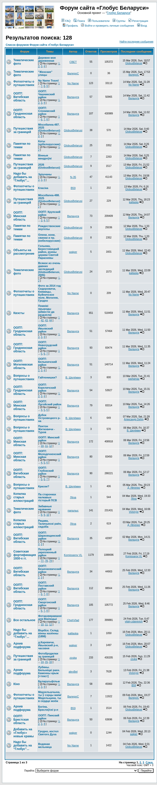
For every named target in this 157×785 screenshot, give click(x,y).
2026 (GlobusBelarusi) (49, 166)
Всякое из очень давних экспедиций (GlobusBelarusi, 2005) (49, 269)
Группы (119, 20)
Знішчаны (44, 174)
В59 (73, 187)
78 (46, 560)
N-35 (73, 177)
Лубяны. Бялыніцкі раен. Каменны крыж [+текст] (49, 672)
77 (42, 560)
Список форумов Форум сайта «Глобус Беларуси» (40, 44)
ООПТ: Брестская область (21, 719)
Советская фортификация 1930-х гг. (24, 555)
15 (46, 662)
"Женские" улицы (45, 73)
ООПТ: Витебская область (21, 97)
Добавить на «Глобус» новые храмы (23, 733)
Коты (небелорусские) (49, 143)
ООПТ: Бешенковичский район (49, 568)
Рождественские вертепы (49, 228)
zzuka (73, 657)
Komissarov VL (73, 555)
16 (50, 662)
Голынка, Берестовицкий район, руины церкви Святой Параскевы (48, 251)
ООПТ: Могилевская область (23, 364)
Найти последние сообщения (136, 41)
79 (50, 560)
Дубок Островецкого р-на (49, 418)
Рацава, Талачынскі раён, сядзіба (49, 523)
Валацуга (73, 96)
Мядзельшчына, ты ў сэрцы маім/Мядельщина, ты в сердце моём (49, 696)
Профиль (70, 25)
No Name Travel (48, 80)
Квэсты (18, 313)
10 (42, 446)
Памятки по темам (21, 145)
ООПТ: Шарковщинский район (49, 535)
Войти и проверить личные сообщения (107, 25)
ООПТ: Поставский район (46, 585)
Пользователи (99, 20)
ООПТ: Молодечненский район (49, 454)
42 (42, 320)
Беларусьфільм (49, 681)
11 (46, 446)
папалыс (73, 510)
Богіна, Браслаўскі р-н (48, 708)
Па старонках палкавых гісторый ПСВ (47, 497)
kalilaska (133, 202)
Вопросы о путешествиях (23, 377)
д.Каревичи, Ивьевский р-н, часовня (48, 645)
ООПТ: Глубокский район (46, 470)
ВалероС (73, 73)
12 (50, 446)
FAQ (66, 20)
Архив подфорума (22, 645)
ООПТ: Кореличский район (47, 387)
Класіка (43, 187)
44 (50, 320)
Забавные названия (45, 508)
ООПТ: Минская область (19, 216)
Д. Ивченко (133, 487)
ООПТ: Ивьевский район (45, 328)
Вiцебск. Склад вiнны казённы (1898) (48, 633)
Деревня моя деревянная (47, 59)
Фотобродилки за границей (48, 655)
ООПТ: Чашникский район (46, 94)
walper (73, 251)
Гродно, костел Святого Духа (48, 733)
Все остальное (24, 620)
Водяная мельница (44, 745)
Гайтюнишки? (47, 377)
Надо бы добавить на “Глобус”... (22, 177)
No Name (73, 83)
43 (46, 320)
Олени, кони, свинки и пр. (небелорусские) (49, 237)
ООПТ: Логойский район (49, 403)
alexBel (73, 671)
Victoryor (134, 511)
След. (149, 762)
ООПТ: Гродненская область (22, 113)
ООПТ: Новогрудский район (47, 345)
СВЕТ (73, 61)
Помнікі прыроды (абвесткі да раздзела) (46, 310)
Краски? (43, 486)
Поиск (79, 20)
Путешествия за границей (23, 130)
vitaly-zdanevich (134, 621)
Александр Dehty (134, 419)
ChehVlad (73, 620)
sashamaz (134, 378)
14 (42, 662)
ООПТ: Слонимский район (46, 110)
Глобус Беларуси (118, 13)
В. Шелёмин (73, 377)
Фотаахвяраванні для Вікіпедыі (50, 617)
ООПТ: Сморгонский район (47, 602)
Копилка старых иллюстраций (23, 497)
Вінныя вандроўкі (44, 157)
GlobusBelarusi (133, 63)
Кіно (16, 684)
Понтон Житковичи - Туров (46, 429)
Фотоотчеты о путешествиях (23, 83)
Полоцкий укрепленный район (47, 552)
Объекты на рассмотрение (23, 251)
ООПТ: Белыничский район (47, 361)
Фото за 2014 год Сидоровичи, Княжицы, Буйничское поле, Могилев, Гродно (49, 293)
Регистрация (138, 20)
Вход (142, 25)
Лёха (73, 497)
